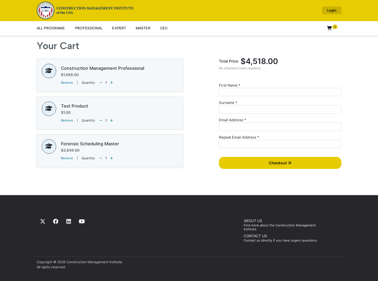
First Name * (229, 85)
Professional (88, 28)
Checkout (280, 162)
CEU (164, 28)
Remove (67, 82)
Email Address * (232, 120)
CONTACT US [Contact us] (255, 236)
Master (143, 28)
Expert (119, 28)
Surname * (228, 102)
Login (332, 10)
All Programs (51, 28)
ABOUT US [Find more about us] (253, 220)
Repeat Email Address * (239, 137)
